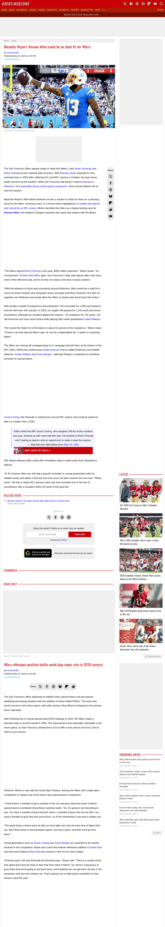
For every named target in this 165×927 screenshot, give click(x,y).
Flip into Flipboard (110, 203)
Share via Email (110, 216)
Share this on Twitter (110, 176)
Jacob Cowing (11, 417)
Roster (75, 10)
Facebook (55, 516)
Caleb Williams (92, 319)
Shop (97, 10)
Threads (62, 516)
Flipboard (149, 3)
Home (4, 10)
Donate (64, 664)
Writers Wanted (82, 645)
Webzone (15, 4)
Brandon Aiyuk (68, 173)
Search (161, 3)
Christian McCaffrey (29, 275)
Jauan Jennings (83, 168)
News (11, 10)
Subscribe (80, 534)
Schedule (64, 10)
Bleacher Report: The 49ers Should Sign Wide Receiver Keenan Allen (38, 501)
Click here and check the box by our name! (73, 553)
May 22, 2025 (71, 444)
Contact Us (72, 664)
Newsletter (87, 10)
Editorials (21, 10)
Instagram (68, 516)
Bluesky (91, 621)
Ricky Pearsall (12, 173)
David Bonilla (13, 52)
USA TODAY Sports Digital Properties (86, 611)
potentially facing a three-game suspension (44, 186)
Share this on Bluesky (110, 196)
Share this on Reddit (110, 209)
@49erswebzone (13, 59)
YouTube (97, 621)
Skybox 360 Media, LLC (94, 608)
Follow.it (64, 540)
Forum (41, 10)
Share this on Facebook (110, 183)
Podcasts (52, 10)
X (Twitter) (67, 621)
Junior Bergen (44, 354)
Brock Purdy (31, 271)
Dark (92, 598)
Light (86, 598)
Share (160, 10)
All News (157, 833)
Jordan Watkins (22, 354)
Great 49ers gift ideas (37, 450)
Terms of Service (97, 664)
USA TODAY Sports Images (99, 660)
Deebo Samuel (51, 349)
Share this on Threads (110, 189)
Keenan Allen (11, 212)
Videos (32, 10)
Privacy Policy (84, 664)
